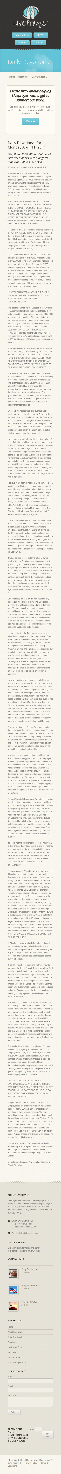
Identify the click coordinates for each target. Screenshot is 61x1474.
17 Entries (25, 1305)
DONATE (22, 43)
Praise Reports (29, 1301)
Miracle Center (14, 1357)
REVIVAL (41, 35)
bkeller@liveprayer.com (28, 1233)
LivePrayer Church (16, 1347)
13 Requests (26, 1273)
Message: (12, 1395)
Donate (30, 121)
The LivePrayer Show (17, 1362)
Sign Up (47, 1435)
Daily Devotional (15, 1337)
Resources (23, 77)
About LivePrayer (15, 1332)
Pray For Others (29, 1269)
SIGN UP (38, 43)
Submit (14, 1412)
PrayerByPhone (22, 35)
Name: (11, 1376)
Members (12, 1352)
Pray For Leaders (30, 1285)
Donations (12, 1342)
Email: (10, 1386)
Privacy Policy (31, 1463)
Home (12, 77)
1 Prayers (25, 1289)
